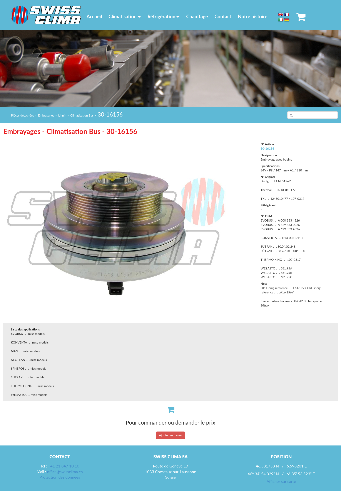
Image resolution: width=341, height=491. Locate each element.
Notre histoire (252, 16)
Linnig (62, 115)
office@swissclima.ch (65, 471)
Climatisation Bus (82, 115)
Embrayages (46, 115)
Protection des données (59, 477)
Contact (222, 16)
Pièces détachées (22, 115)
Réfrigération (163, 16)
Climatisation (125, 16)
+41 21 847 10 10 (63, 466)
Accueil (94, 16)
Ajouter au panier (170, 435)
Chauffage (197, 16)
